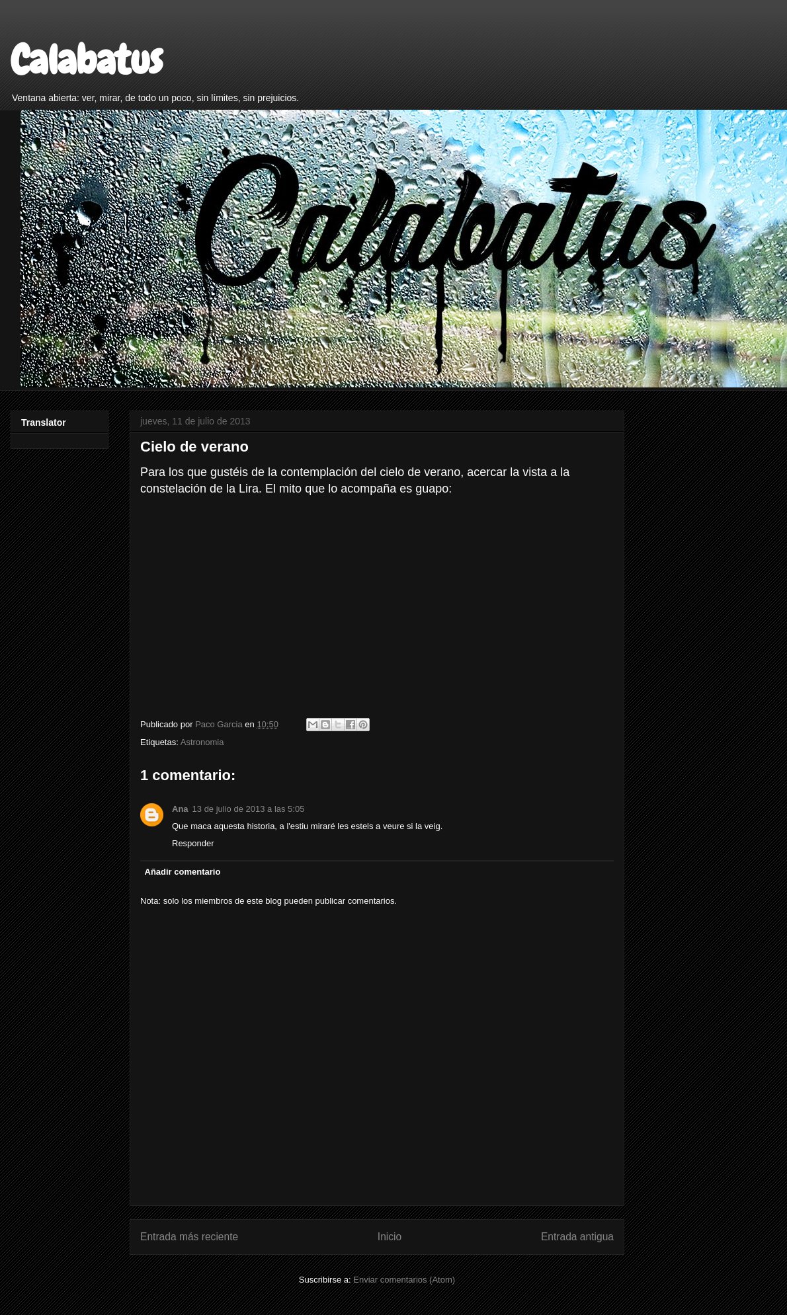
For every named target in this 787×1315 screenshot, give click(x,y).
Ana (180, 809)
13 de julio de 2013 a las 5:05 (248, 809)
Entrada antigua (577, 1236)
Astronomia (202, 742)
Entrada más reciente (189, 1236)
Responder (193, 843)
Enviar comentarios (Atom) (404, 1280)
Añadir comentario (183, 872)
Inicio (389, 1236)
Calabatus (87, 59)
